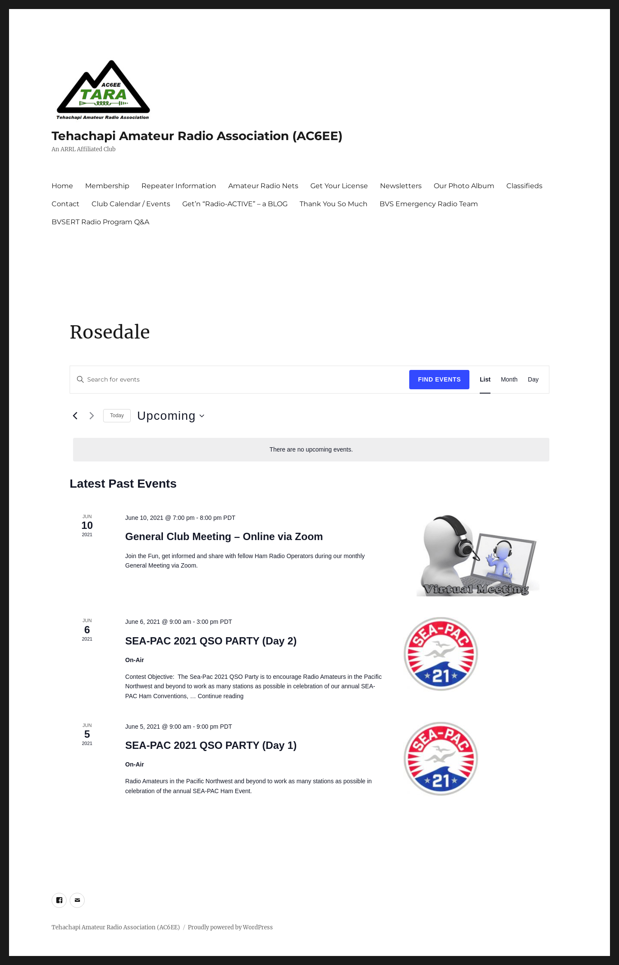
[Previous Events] (75, 416)
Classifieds (524, 186)
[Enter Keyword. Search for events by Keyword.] (239, 379)
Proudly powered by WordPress (230, 927)
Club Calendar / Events (131, 204)
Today (117, 415)
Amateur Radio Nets (263, 186)
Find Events (439, 379)
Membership (107, 186)
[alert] (311, 449)
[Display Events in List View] (485, 379)
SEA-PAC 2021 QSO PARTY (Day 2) (211, 641)
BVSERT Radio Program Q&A (100, 222)
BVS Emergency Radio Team (429, 204)
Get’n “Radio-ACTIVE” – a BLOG (235, 204)
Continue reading (221, 696)
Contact (66, 204)
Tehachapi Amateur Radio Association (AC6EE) (197, 135)
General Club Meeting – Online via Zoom (224, 536)
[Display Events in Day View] (533, 379)
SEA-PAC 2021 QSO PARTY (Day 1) (211, 745)
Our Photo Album (464, 186)
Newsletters (401, 186)
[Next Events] (91, 416)
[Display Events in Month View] (509, 379)
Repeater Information (178, 186)
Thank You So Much (334, 204)
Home (62, 186)
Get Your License (339, 186)
